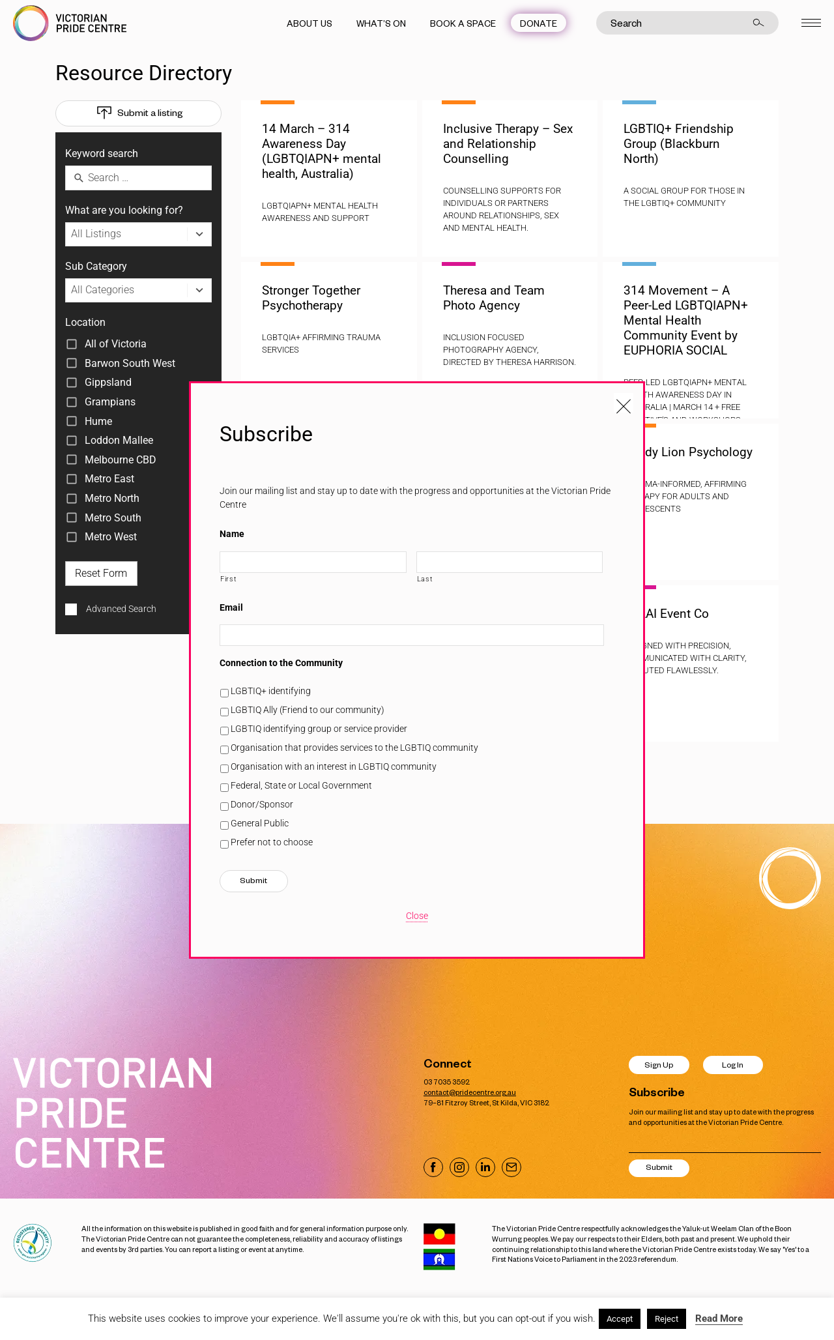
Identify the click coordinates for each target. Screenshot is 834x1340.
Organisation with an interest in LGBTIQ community (334, 766)
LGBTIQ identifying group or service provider (319, 728)
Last (425, 578)
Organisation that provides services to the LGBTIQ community (354, 747)
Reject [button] (666, 1319)
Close (417, 915)
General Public (260, 823)
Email (231, 607)
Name (232, 534)
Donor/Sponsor (262, 804)
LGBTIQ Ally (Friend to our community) (307, 710)
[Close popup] (623, 403)
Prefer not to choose (272, 842)
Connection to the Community (281, 663)
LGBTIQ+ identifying (271, 691)
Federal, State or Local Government (301, 785)
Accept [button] (620, 1319)
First (228, 578)
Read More (719, 1318)
